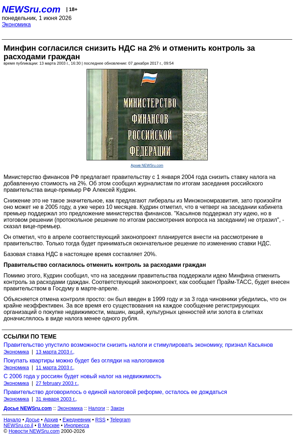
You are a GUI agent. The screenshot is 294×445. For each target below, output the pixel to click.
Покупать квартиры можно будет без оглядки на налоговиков (84, 361)
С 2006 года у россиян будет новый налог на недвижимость (82, 376)
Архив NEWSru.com (147, 166)
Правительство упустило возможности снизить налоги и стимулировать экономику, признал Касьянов (138, 345)
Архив (51, 419)
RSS (100, 419)
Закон (117, 408)
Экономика (16, 24)
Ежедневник (77, 419)
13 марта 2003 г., (55, 352)
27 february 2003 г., (57, 383)
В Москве (49, 425)
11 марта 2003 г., (55, 367)
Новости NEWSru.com (34, 431)
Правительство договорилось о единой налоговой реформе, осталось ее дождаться (115, 392)
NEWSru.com (31, 9)
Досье (32, 419)
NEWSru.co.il (18, 425)
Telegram (120, 419)
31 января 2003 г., (56, 399)
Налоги (96, 408)
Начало (12, 419)
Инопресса (76, 425)
